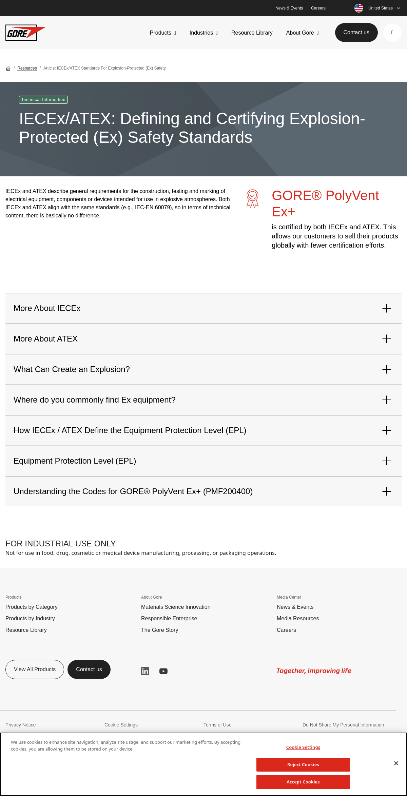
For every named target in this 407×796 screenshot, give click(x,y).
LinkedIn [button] (145, 671)
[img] (314, 671)
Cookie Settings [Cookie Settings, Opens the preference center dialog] (303, 747)
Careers (318, 8)
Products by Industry (30, 618)
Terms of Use (217, 724)
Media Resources (298, 618)
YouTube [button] (163, 671)
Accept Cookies (303, 782)
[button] (392, 32)
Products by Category (31, 607)
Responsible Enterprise (169, 618)
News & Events (289, 8)
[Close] (396, 763)
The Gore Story (159, 630)
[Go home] (8, 68)
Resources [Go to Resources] (27, 68)
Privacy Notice (20, 724)
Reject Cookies (303, 764)
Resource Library (252, 33)
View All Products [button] (35, 669)
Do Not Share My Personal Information (343, 724)
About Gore (300, 33)
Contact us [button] (356, 32)
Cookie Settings (121, 724)
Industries (201, 33)
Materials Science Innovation (176, 607)
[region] (203, 764)
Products (160, 33)
